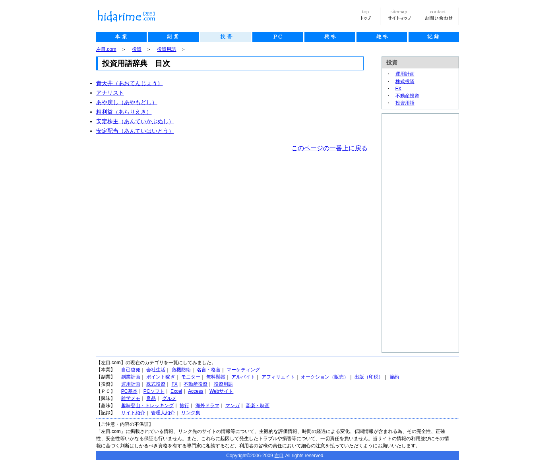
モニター (190, 377)
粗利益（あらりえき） (124, 112)
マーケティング (243, 370)
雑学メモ (130, 398)
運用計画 (405, 74)
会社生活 (155, 370)
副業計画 (130, 377)
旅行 (184, 405)
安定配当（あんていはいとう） (135, 131)
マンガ (232, 405)
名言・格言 (209, 370)
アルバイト (243, 377)
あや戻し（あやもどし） (126, 102)
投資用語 (166, 49)
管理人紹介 (163, 412)
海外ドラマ (207, 405)
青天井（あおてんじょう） (129, 83)
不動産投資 (407, 96)
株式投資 (405, 81)
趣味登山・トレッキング (147, 405)
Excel (176, 391)
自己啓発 (130, 370)
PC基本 (129, 391)
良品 (151, 398)
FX (398, 88)
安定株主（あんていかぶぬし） (135, 121)
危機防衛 (181, 370)
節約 (394, 377)
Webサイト (221, 391)
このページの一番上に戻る (329, 148)
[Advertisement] (414, 233)
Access (195, 391)
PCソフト (154, 391)
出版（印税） (369, 377)
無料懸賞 (215, 377)
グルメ (169, 398)
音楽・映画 (257, 405)
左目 (279, 455)
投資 (136, 49)
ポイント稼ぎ (160, 377)
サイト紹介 (133, 412)
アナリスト (110, 92)
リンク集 (190, 412)
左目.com (106, 49)
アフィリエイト (278, 377)
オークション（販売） (325, 377)
